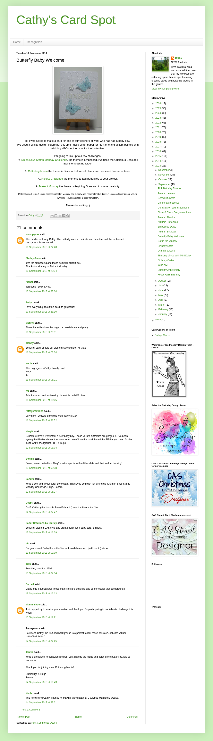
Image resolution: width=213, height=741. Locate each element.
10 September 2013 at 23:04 (41, 291)
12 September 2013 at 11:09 (41, 532)
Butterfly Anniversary (169, 270)
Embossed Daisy (167, 226)
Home (17, 42)
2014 (158, 161)
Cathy (178, 58)
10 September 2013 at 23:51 (41, 332)
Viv (27, 543)
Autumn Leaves (166, 193)
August (162, 280)
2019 (158, 137)
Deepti (29, 502)
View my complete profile (165, 88)
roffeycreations (34, 411)
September (164, 184)
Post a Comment (31, 709)
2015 (158, 156)
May (161, 295)
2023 (158, 117)
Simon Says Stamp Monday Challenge (44, 159)
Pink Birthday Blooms (169, 188)
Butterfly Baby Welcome (171, 236)
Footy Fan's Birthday (169, 274)
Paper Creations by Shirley (41, 523)
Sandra (30, 479)
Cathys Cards (162, 335)
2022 (158, 122)
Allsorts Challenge (52, 178)
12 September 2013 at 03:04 (41, 447)
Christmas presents (168, 202)
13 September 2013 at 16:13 (41, 593)
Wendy (30, 343)
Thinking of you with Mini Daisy (174, 255)
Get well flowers (166, 198)
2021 (158, 127)
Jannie (29, 652)
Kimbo (29, 693)
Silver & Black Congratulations (174, 212)
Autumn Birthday (167, 231)
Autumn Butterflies (168, 222)
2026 (158, 103)
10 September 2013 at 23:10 (41, 311)
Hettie (29, 363)
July (160, 285)
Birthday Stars (165, 246)
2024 (158, 113)
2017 (158, 146)
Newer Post (23, 716)
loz (27, 390)
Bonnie (30, 458)
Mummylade (33, 604)
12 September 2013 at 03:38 (41, 468)
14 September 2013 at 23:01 (41, 702)
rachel (29, 282)
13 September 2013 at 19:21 (41, 617)
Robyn (29, 302)
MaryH (29, 431)
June (161, 290)
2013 (158, 165)
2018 (158, 141)
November (164, 174)
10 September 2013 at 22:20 (41, 247)
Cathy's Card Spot (66, 20)
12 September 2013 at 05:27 (41, 491)
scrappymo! (33, 234)
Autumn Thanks (166, 217)
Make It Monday (48, 186)
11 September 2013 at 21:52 (41, 420)
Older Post (132, 716)
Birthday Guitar (166, 260)
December (164, 170)
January (163, 314)
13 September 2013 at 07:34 (41, 573)
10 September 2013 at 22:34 (41, 271)
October (163, 179)
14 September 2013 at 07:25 (41, 641)
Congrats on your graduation (173, 207)
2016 (158, 151)
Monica (30, 322)
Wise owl (163, 265)
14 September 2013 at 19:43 (41, 682)
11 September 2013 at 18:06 (41, 400)
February (163, 309)
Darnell (30, 584)
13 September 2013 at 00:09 (41, 552)
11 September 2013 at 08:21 (41, 379)
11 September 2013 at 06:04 (41, 352)
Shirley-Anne (33, 258)
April (161, 299)
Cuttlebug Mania (38, 171)
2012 (158, 320)
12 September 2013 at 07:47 (41, 512)
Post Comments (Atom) (44, 722)
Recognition (34, 42)
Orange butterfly (166, 250)
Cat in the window (167, 241)
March (162, 304)
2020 (158, 132)
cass (28, 563)
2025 (158, 108)
